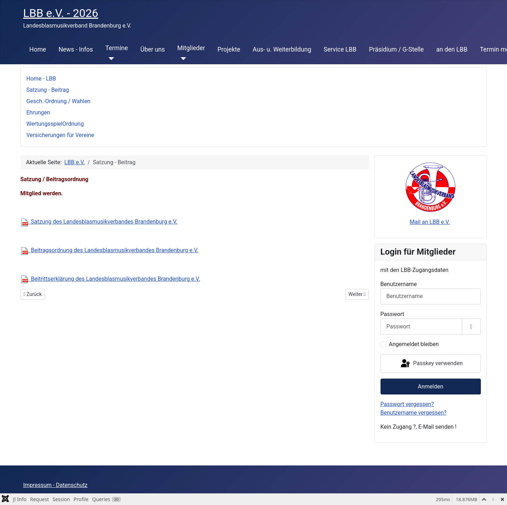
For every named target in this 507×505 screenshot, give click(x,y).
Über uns (152, 49)
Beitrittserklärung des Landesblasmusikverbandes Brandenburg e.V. (110, 278)
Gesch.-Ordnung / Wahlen (58, 101)
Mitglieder (191, 48)
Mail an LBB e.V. (430, 222)
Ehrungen (38, 112)
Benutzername (399, 284)
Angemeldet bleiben (414, 344)
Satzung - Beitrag (47, 90)
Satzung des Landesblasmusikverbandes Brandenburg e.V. (99, 221)
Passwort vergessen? (407, 404)
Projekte (228, 49)
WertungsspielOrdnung (55, 123)
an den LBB (451, 49)
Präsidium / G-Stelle (396, 49)
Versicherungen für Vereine (60, 135)
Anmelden (430, 386)
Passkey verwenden (431, 363)
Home (37, 49)
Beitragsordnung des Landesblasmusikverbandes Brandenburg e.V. (109, 250)
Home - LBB (41, 78)
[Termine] (109, 59)
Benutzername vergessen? (414, 412)
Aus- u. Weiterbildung (282, 49)
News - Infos (76, 49)
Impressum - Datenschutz (55, 485)
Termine (116, 48)
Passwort (392, 314)
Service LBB (340, 49)
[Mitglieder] (181, 59)
